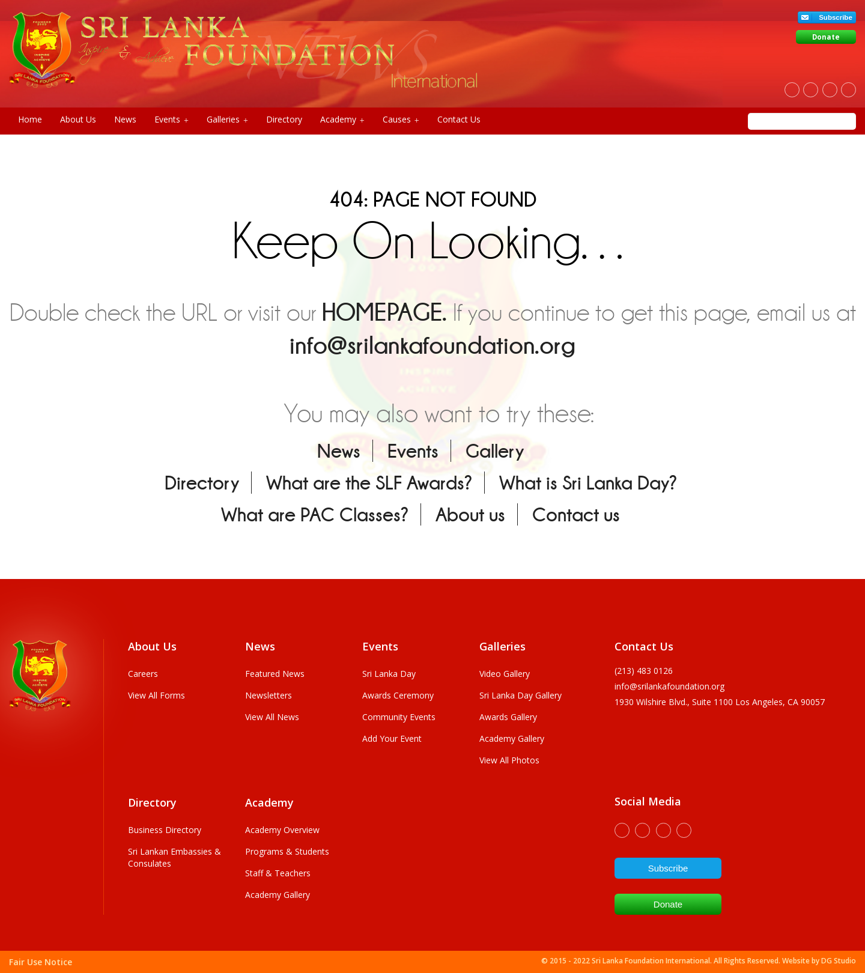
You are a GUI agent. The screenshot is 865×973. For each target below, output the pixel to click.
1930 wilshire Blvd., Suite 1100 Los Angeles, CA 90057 (720, 702)
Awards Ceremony (398, 695)
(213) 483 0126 (644, 670)
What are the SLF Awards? (369, 482)
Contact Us (459, 119)
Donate (826, 36)
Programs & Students (287, 851)
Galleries (227, 120)
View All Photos (509, 760)
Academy (342, 120)
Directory (284, 119)
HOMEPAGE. (384, 312)
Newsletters (268, 695)
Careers (143, 673)
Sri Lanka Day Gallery (520, 695)
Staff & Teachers (278, 873)
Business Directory (164, 829)
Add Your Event (392, 738)
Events (171, 120)
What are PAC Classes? (314, 514)
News (125, 119)
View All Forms (156, 695)
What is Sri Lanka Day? (588, 482)
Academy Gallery (511, 738)
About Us (78, 119)
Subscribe (835, 17)
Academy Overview (282, 829)
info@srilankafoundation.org (432, 345)
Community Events (399, 717)
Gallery (495, 451)
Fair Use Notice (40, 962)
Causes (401, 120)
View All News (272, 717)
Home (30, 119)
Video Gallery (504, 673)
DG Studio (838, 961)
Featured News (275, 673)
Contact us (576, 514)
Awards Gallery (508, 717)
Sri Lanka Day (389, 673)
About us (470, 514)
